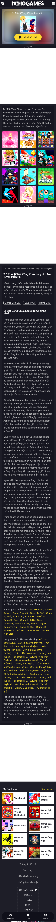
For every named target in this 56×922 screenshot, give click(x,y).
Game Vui (29, 302)
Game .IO (18, 616)
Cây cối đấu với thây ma (30, 643)
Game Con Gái (19, 268)
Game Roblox (22, 623)
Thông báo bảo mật (28, 882)
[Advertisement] (28, 76)
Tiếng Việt (28, 909)
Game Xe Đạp (10, 620)
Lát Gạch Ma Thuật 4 (27, 646)
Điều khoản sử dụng (28, 876)
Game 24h (44, 302)
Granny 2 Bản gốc (24, 663)
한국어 (28, 905)
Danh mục (28, 870)
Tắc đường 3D (20, 656)
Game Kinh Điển (28, 620)
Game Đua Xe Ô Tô (35, 616)
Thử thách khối (16, 670)
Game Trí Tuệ (37, 613)
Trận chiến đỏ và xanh (25, 653)
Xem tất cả (47, 789)
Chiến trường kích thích (15, 674)
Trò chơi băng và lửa (17, 667)
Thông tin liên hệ (28, 864)
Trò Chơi (7, 268)
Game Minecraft (35, 609)
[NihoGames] (27, 3)
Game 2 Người (20, 613)
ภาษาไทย (28, 900)
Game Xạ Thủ (27, 627)
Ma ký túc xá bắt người (26, 660)
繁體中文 (28, 895)
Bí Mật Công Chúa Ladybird (41, 268)
